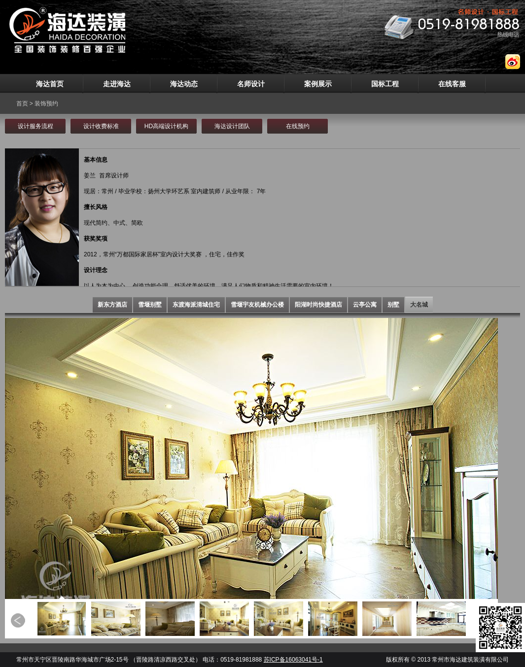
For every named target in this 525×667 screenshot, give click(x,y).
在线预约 (298, 126)
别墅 (393, 304)
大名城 (419, 304)
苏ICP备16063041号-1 (293, 659)
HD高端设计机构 (166, 126)
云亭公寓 (365, 304)
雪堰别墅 (150, 304)
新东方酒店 (112, 304)
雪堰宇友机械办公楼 (257, 304)
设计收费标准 (101, 126)
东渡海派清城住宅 (196, 304)
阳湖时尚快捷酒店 (318, 304)
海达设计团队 (232, 126)
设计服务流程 (35, 126)
